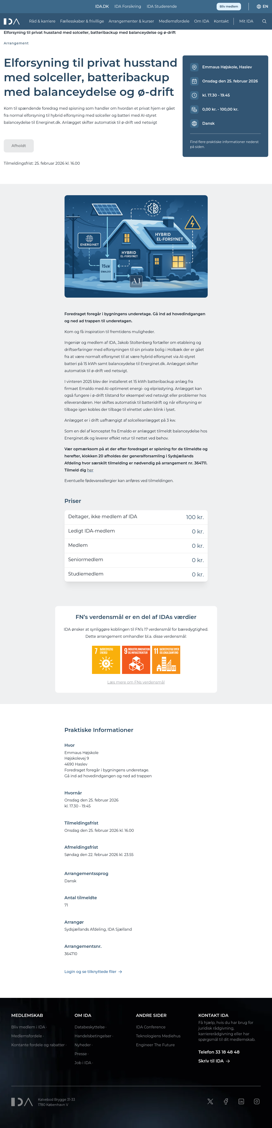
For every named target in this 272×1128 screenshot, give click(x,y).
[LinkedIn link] (241, 1101)
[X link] (210, 1101)
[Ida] (12, 21)
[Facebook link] (226, 1101)
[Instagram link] (257, 1101)
